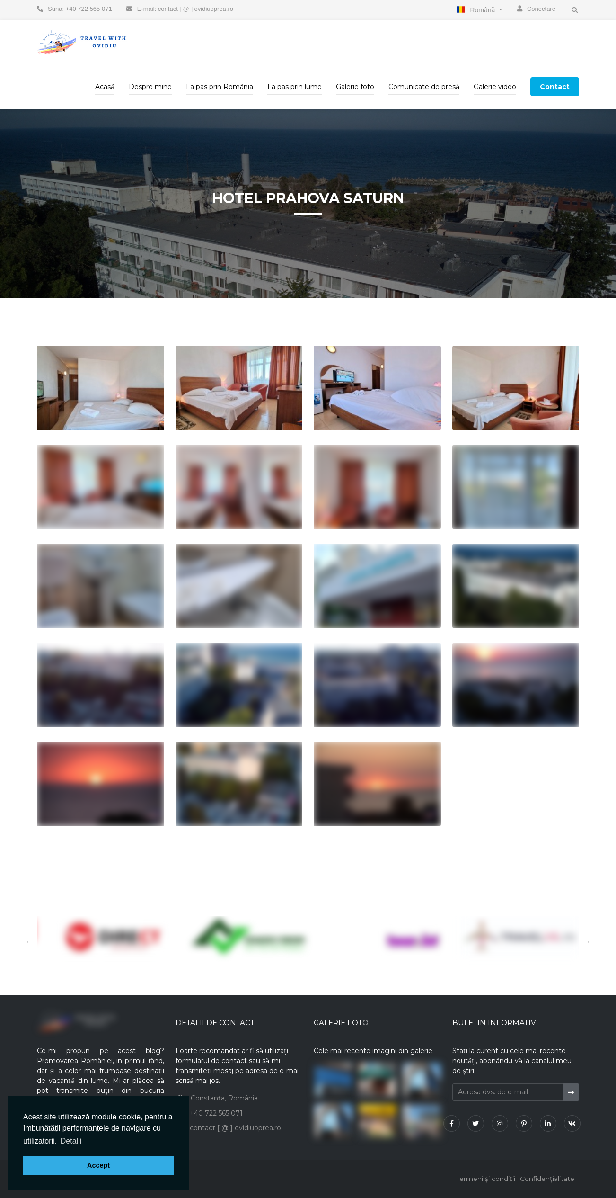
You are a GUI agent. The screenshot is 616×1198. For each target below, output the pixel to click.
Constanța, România (224, 1098)
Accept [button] (98, 1165)
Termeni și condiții (485, 1178)
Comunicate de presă (423, 86)
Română (483, 10)
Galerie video (495, 86)
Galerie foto (355, 86)
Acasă (104, 86)
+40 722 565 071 (216, 1113)
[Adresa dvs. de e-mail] (507, 1092)
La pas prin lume (294, 86)
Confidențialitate (546, 1178)
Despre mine (150, 86)
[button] (71, 1141)
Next (30, 941)
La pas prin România (219, 86)
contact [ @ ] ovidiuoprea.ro (235, 1128)
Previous (586, 941)
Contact (555, 86)
